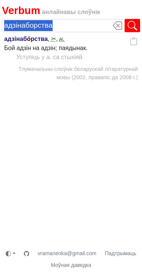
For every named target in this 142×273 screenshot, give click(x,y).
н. (61, 39)
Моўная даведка (71, 265)
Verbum (21, 10)
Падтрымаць (120, 253)
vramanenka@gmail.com (66, 253)
